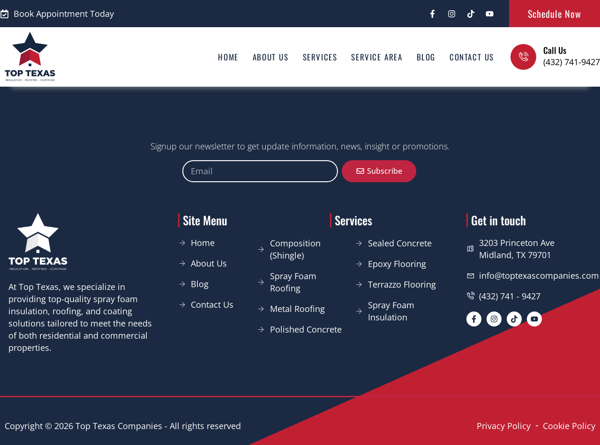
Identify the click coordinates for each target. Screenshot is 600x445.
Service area (376, 57)
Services (320, 57)
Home (228, 57)
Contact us (472, 57)
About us (271, 57)
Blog (426, 57)
